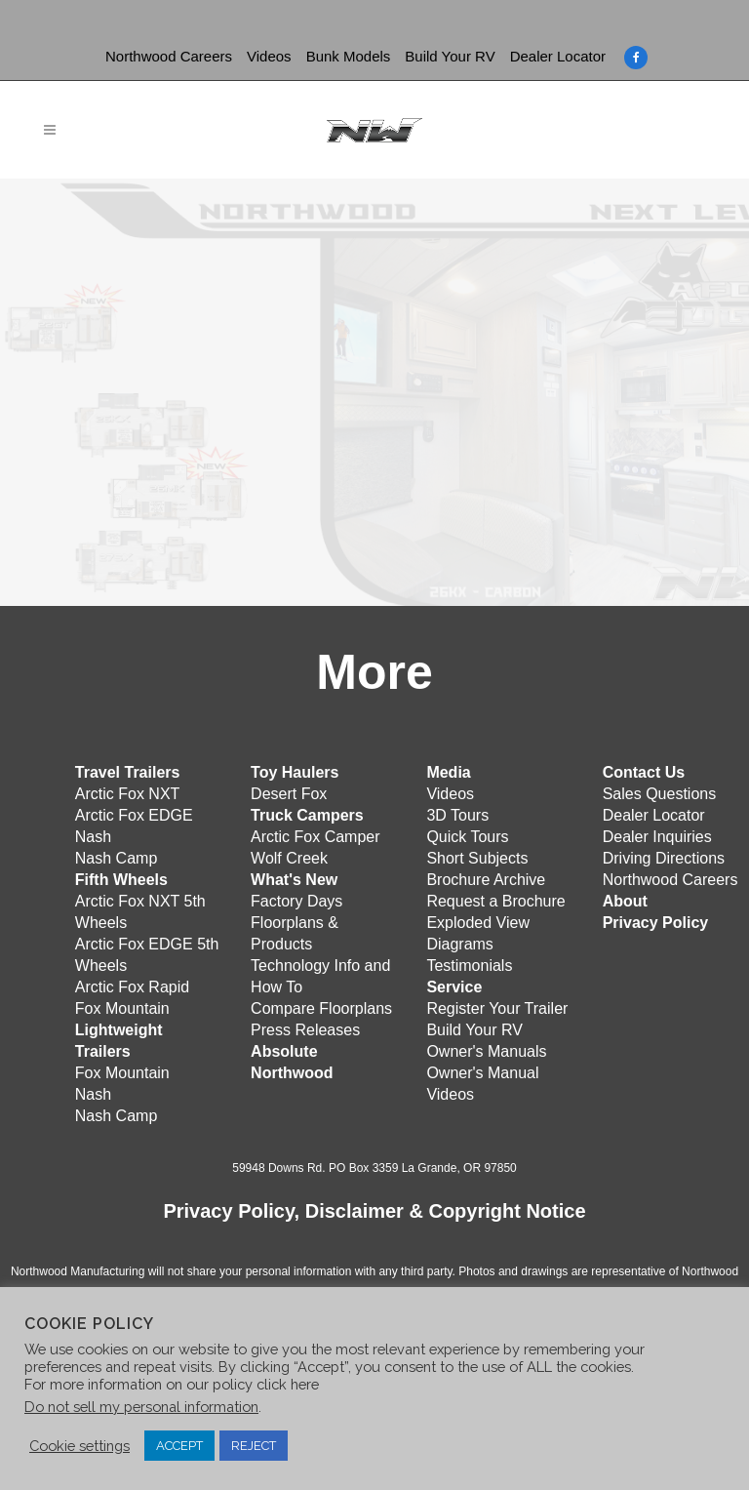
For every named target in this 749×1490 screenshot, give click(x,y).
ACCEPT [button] (179, 1445)
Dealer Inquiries (657, 836)
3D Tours (457, 815)
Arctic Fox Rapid (132, 987)
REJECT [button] (253, 1445)
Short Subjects (477, 858)
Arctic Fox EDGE (134, 815)
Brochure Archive (485, 879)
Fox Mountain (122, 1008)
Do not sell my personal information (141, 1406)
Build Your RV (449, 56)
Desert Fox (289, 793)
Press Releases (305, 1030)
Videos (269, 56)
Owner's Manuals (486, 1051)
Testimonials (469, 965)
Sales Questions (660, 793)
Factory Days (296, 901)
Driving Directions (664, 858)
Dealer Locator (558, 56)
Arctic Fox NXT (127, 793)
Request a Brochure (495, 901)
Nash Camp (116, 858)
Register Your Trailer (497, 1008)
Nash (93, 836)
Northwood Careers (168, 56)
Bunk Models (348, 56)
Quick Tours (467, 836)
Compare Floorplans (321, 1008)
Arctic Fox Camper (315, 836)
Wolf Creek (289, 858)
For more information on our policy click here (171, 1384)
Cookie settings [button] (79, 1445)
